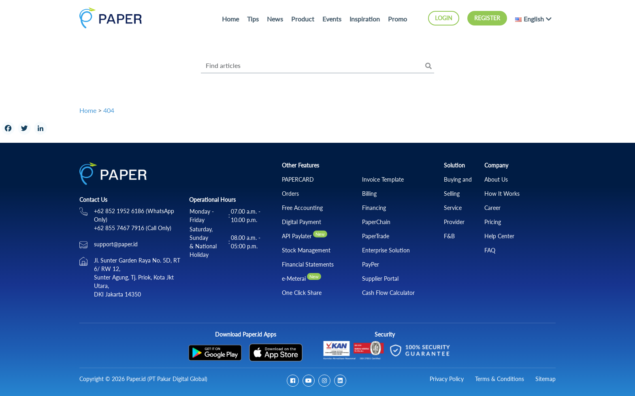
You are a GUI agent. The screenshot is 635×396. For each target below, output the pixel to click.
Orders (290, 193)
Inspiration (364, 19)
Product (302, 19)
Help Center (499, 236)
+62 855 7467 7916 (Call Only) (132, 227)
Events (331, 19)
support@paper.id (116, 244)
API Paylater (297, 236)
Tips (253, 19)
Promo (397, 19)
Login (443, 18)
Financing (374, 207)
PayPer (370, 264)
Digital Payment (301, 221)
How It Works (502, 193)
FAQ (489, 250)
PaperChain (376, 221)
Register (487, 18)
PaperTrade (375, 236)
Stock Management (306, 250)
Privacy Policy (447, 378)
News (275, 19)
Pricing (492, 221)
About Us (496, 179)
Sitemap (545, 378)
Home (230, 19)
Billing (369, 193)
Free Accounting (302, 207)
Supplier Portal (380, 278)
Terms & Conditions (499, 378)
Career (492, 207)
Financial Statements (308, 264)
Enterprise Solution (386, 250)
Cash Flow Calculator (388, 292)
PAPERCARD (298, 179)
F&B (449, 236)
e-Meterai (294, 278)
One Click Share (302, 292)
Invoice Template (383, 179)
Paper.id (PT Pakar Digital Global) (166, 378)
